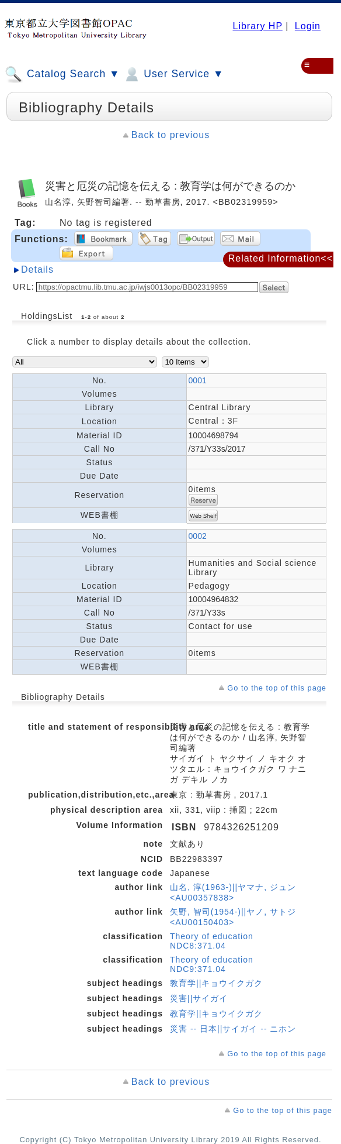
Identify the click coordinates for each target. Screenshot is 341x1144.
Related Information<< (280, 258)
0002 (198, 536)
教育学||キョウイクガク (216, 983)
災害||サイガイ (199, 998)
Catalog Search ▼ (62, 74)
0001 (198, 380)
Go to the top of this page (276, 687)
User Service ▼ (173, 74)
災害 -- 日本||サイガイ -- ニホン (233, 1028)
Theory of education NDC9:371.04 (211, 964)
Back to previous (170, 135)
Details (37, 269)
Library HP (257, 26)
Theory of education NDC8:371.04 (211, 941)
